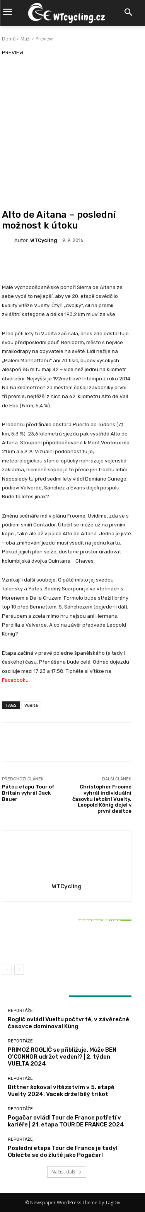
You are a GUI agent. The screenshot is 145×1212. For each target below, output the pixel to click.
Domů (8, 38)
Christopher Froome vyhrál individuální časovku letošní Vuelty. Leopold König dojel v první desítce (101, 799)
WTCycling (43, 240)
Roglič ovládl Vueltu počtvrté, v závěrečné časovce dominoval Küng (68, 1023)
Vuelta (31, 705)
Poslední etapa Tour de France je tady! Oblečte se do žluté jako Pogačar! (63, 1151)
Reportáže (66, 910)
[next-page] (19, 970)
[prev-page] (7, 970)
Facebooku (15, 680)
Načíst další (66, 1171)
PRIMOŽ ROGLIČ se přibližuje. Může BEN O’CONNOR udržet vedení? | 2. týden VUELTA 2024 (62, 1056)
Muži (25, 38)
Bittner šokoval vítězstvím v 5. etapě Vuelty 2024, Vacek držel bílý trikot (67, 941)
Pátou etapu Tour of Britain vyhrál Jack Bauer (28, 793)
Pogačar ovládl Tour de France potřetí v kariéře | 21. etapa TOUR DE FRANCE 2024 (66, 1121)
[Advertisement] (72, 133)
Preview (44, 38)
